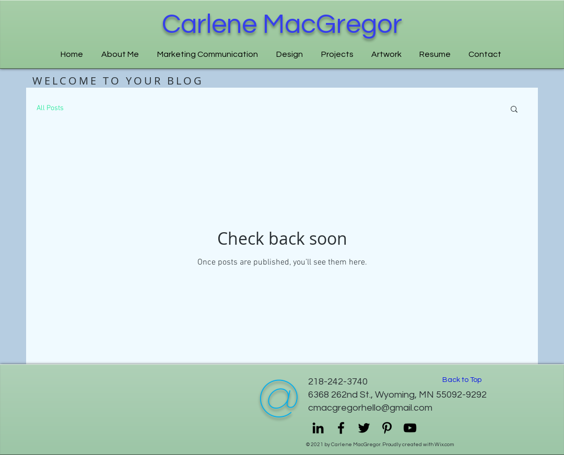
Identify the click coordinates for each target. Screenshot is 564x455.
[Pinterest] (387, 428)
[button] (514, 109)
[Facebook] (341, 428)
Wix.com (444, 444)
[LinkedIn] (318, 428)
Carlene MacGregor (282, 24)
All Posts (50, 108)
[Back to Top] (462, 380)
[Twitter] (364, 428)
